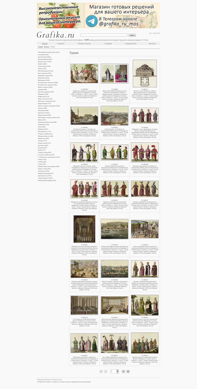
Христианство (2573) (44, 175)
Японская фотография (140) (47, 180)
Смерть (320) (42, 159)
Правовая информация (44, 379)
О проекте (60, 44)
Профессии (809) (43, 138)
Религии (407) (42, 148)
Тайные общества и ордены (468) (48, 166)
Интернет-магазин (84, 44)
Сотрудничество (130, 44)
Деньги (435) (42, 68)
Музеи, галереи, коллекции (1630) (49, 106)
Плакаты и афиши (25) (45, 134)
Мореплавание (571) (44, 103)
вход (150, 33)
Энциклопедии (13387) (45, 178)
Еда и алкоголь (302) (44, 73)
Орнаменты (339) (43, 124)
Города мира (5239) (44, 66)
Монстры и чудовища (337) (46, 101)
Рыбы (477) (41, 150)
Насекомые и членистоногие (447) (49, 117)
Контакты (152, 44)
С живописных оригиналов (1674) (49, 157)
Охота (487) (42, 127)
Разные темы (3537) (44, 143)
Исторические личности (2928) (48, 82)
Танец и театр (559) (44, 168)
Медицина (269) (43, 94)
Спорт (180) (42, 164)
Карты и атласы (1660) (45, 87)
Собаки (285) (42, 162)
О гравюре (108, 44)
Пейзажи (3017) (43, 129)
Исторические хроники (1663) (47, 85)
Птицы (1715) (42, 141)
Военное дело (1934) (44, 61)
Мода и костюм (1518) (45, 99)
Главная (40, 46)
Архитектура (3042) (44, 57)
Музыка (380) (42, 108)
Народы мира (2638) (44, 115)
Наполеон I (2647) (44, 113)
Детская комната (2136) (45, 71)
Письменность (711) (44, 131)
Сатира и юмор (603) (44, 152)
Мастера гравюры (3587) (46, 92)
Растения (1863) (43, 145)
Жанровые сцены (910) (45, 75)
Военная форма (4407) (45, 59)
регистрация (156, 33)
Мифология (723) (43, 96)
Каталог (45, 44)
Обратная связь (57, 379)
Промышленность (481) (45, 136)
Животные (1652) (43, 78)
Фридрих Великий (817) (45, 173)
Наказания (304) (43, 110)
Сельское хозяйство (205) (46, 155)
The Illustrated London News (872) (48, 52)
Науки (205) (42, 120)
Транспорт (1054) (43, 171)
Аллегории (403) (43, 54)
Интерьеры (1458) (44, 80)
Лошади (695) (42, 89)
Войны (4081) (42, 64)
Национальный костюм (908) (47, 122)
